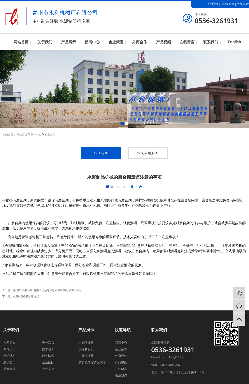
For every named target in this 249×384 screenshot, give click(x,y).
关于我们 (44, 41)
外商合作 (139, 41)
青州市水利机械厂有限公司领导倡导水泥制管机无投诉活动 (47, 290)
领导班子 (9, 349)
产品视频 (163, 41)
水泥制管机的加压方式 (26, 296)
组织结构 (9, 356)
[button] (122, 123)
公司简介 (9, 342)
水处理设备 (86, 342)
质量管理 (9, 369)
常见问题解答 (147, 153)
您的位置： (9, 134)
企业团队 (48, 362)
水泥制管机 (86, 349)
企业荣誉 (116, 41)
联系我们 (214, 4)
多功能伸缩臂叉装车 (92, 362)
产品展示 (243, 4)
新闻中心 (92, 41)
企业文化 (48, 369)
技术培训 (48, 349)
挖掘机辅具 (86, 356)
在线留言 (228, 4)
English (234, 41)
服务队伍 (48, 356)
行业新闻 (49, 134)
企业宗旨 (48, 342)
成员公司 (9, 362)
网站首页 (21, 41)
